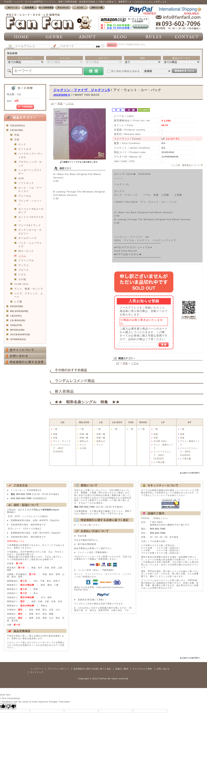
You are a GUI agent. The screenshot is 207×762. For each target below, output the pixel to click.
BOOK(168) (17, 329)
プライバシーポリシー (58, 669)
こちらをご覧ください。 (90, 525)
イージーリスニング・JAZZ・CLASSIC (62, 448)
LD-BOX (117, 422)
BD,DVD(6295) (19, 311)
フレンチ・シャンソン (30, 202)
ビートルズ (24, 149)
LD (101, 422)
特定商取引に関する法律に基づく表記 (92, 669)
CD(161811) (17, 125)
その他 (22, 279)
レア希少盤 (159, 462)
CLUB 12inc (21, 284)
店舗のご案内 (121, 669)
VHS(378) (16, 325)
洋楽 (16, 139)
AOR (21, 178)
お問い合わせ (163, 669)
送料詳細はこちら (16, 541)
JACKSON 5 (61, 94)
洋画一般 (84, 434)
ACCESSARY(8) (20, 334)
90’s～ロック (26, 251)
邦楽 (16, 135)
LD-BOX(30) (17, 320)
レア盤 (18, 301)
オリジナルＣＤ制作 (142, 669)
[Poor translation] (11, 706)
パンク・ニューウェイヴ (30, 245)
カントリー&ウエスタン (31, 219)
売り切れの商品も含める (125, 71)
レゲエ (22, 274)
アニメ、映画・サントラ (28, 288)
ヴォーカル (24, 195)
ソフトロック (26, 183)
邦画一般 (84, 438)
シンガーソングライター (30, 172)
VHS (131, 422)
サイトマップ (36, 672)
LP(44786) (16, 130)
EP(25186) (16, 306)
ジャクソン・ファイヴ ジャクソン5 (81, 90)
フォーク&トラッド (29, 225)
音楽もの (84, 441)
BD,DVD (84, 422)
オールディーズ (27, 238)
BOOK (143, 422)
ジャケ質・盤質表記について (185, 165)
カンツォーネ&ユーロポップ (31, 211)
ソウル (22, 255)
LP (52, 103)
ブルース (23, 269)
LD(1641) (16, 315)
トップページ (36, 669)
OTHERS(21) (18, 339)
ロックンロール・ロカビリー (30, 231)
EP (189, 422)
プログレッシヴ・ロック (30, 163)
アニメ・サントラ (62, 441)
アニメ (83, 445)
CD (63, 422)
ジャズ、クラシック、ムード (28, 295)
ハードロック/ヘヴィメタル (30, 155)
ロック (22, 144)
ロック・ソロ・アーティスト (30, 189)
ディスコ (23, 265)
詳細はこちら (160, 518)
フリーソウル (26, 260)
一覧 (55, 429)
